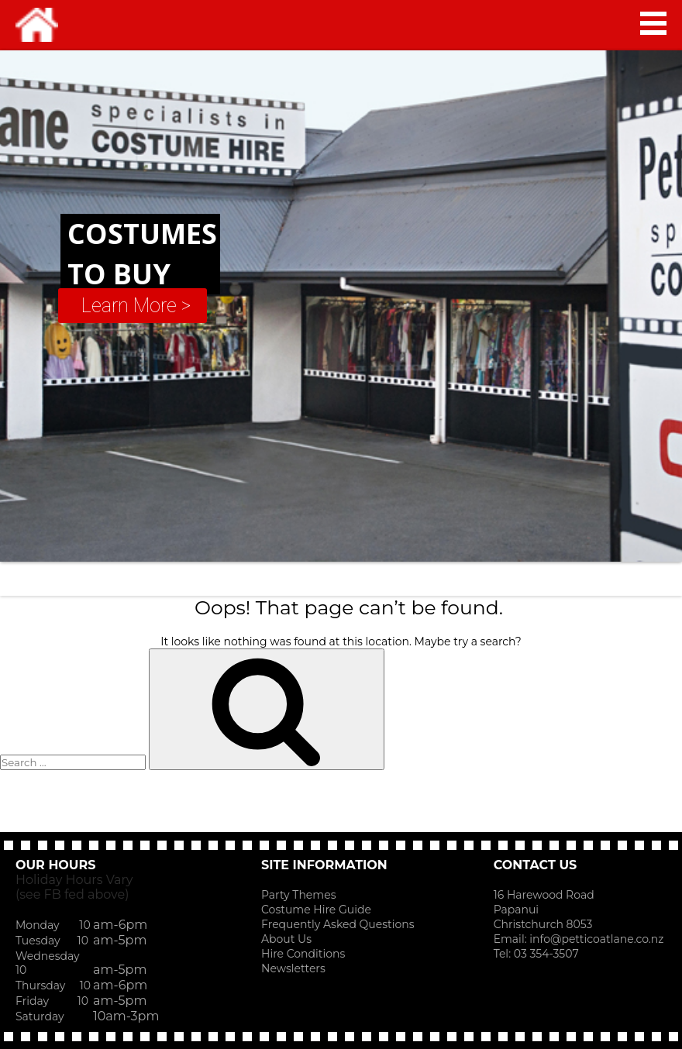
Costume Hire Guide (316, 910)
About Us (286, 939)
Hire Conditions (303, 954)
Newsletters (293, 968)
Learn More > (136, 305)
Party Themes (298, 895)
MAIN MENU (653, 23)
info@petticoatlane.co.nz (597, 939)
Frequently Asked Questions (338, 924)
